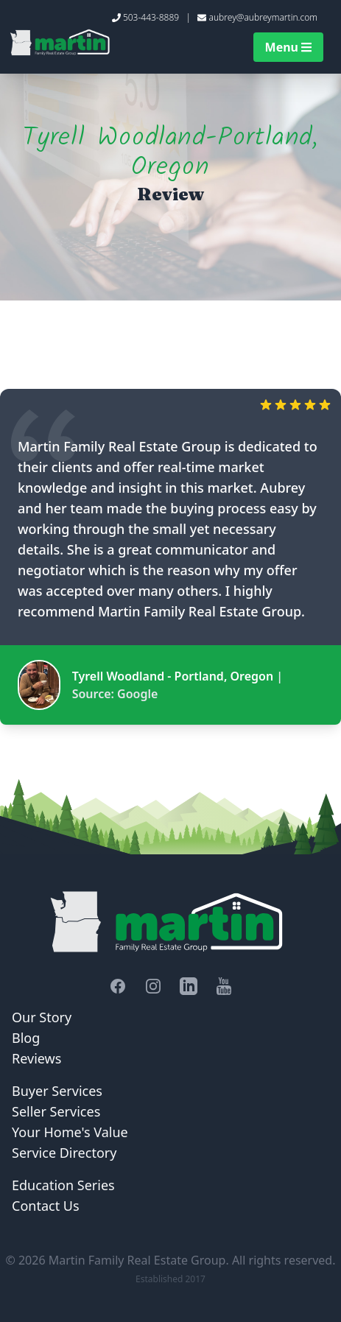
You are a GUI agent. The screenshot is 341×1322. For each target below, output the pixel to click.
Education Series (63, 1185)
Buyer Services (57, 1091)
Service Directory (64, 1152)
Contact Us (46, 1205)
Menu (288, 47)
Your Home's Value (70, 1132)
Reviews (36, 1058)
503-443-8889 (151, 17)
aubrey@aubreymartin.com (263, 17)
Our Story (41, 1017)
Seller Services (56, 1111)
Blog (26, 1038)
